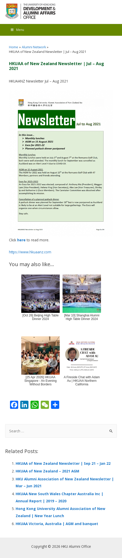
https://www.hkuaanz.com (30, 252)
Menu (17, 30)
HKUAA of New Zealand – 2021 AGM (47, 471)
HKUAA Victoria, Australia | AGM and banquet (57, 523)
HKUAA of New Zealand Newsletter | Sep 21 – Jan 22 (63, 463)
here (21, 240)
